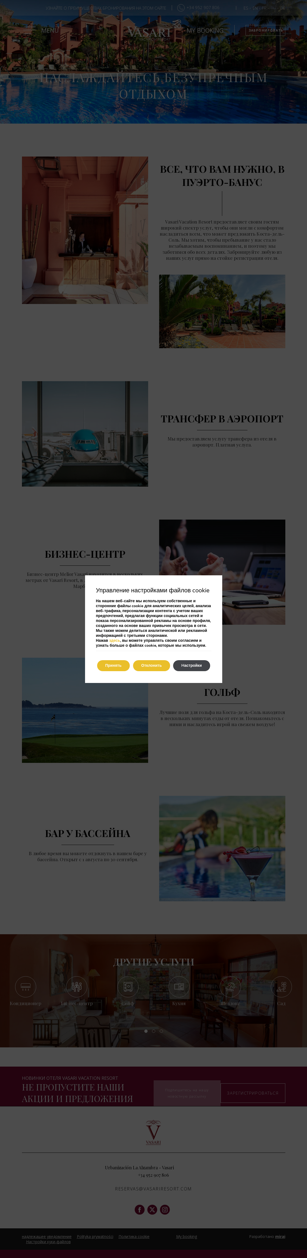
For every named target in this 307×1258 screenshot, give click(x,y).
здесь (114, 640)
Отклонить (151, 665)
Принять (113, 665)
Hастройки (191, 665)
